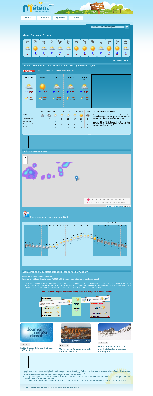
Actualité (44, 17)
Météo (28, 17)
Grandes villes (121, 61)
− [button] (25, 162)
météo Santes (59, 279)
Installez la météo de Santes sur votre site (55, 71)
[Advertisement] (111, 91)
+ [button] (25, 158)
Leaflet (109, 206)
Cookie (33, 387)
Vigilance (60, 17)
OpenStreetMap (117, 206)
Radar (76, 17)
